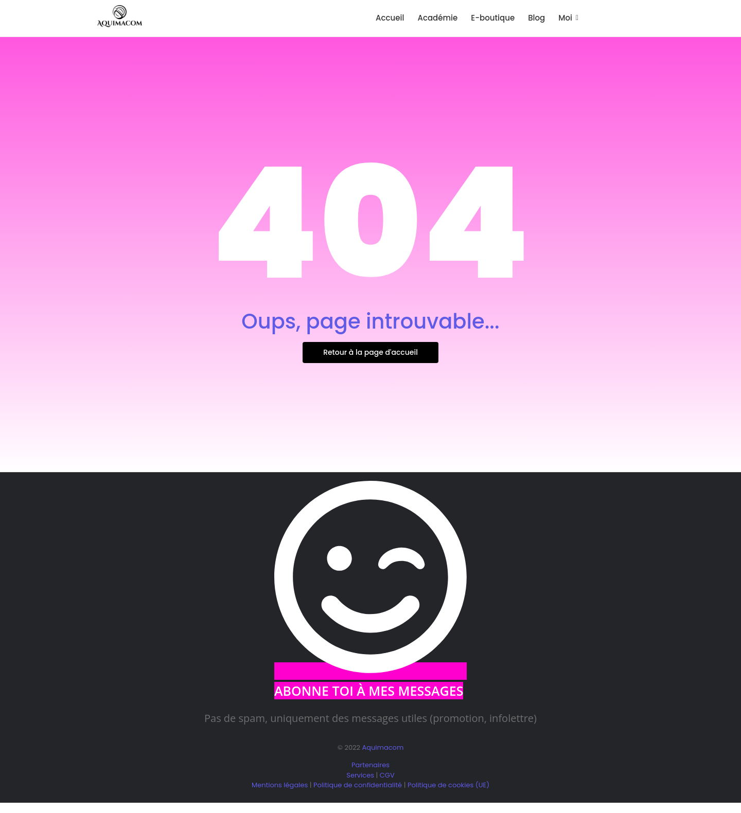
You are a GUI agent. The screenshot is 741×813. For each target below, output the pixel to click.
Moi (567, 17)
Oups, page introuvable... (370, 321)
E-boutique (493, 17)
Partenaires (370, 765)
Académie (437, 17)
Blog (536, 17)
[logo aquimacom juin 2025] (119, 16)
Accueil (390, 17)
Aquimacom (382, 747)
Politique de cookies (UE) (448, 785)
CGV (387, 775)
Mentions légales (280, 785)
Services (360, 775)
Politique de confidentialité (357, 785)
